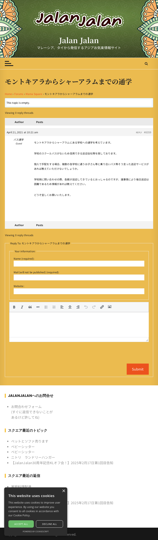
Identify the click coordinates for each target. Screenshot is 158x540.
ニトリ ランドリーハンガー (33, 457)
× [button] (63, 491)
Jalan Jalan (79, 40)
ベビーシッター (23, 446)
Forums (19, 94)
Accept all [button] (21, 524)
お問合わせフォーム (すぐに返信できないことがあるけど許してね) (32, 412)
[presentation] (14, 307)
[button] (14, 307)
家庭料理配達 (21, 486)
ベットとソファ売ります (30, 441)
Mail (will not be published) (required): (36, 272)
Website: (19, 286)
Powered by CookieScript (36, 531)
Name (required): (24, 258)
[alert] (35, 511)
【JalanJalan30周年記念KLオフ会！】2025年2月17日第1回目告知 (62, 462)
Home (8, 94)
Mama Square (34, 94)
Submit (138, 369)
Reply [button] (139, 132)
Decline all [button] (49, 524)
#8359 (147, 132)
